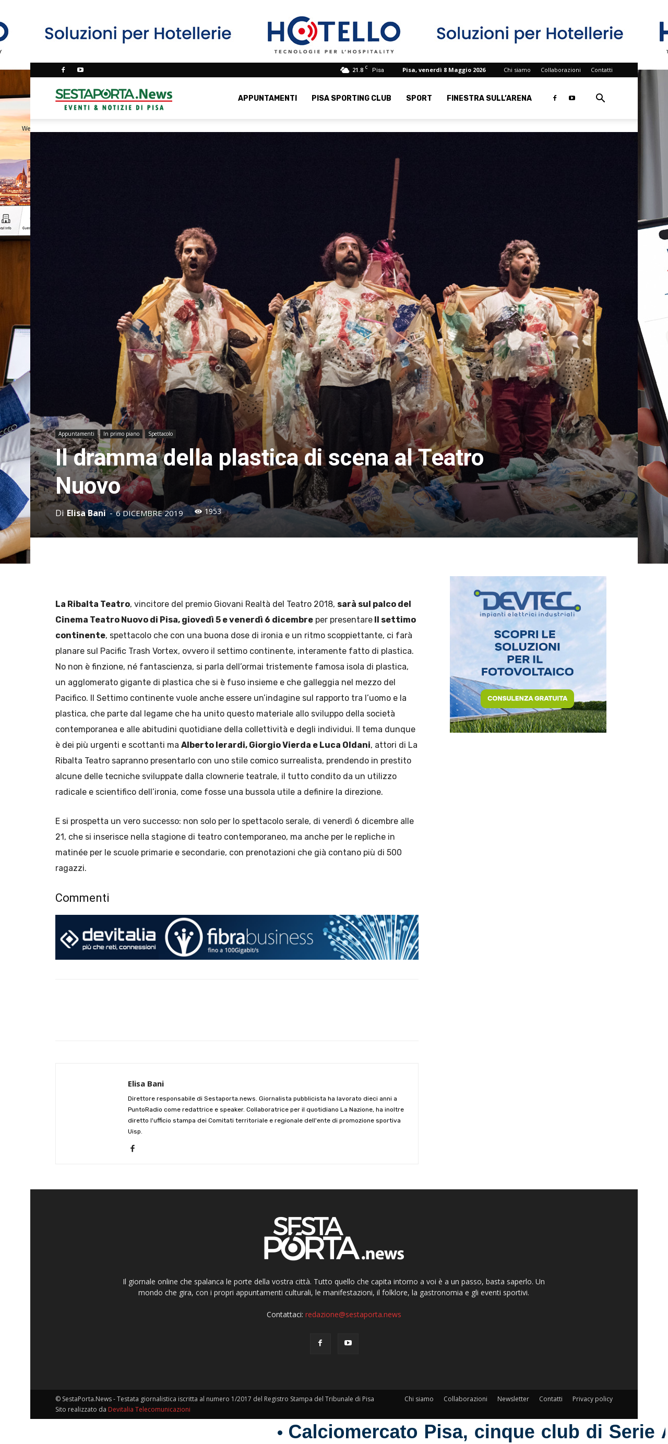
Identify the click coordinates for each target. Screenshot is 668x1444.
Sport (419, 98)
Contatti (602, 70)
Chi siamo (517, 70)
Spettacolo (160, 433)
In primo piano (121, 433)
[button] (600, 99)
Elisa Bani (86, 513)
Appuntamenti (267, 98)
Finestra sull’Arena (489, 98)
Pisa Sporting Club (351, 98)
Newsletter (513, 1398)
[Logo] (113, 98)
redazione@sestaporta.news (353, 1314)
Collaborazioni (561, 70)
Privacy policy (592, 1398)
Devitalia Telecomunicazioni (149, 1409)
